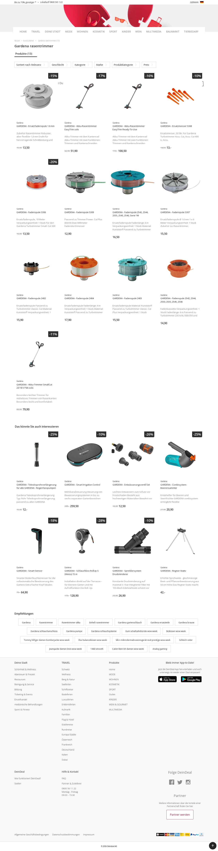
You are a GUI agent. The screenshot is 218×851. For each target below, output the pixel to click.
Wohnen (82, 31)
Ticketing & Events (23, 694)
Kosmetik (99, 31)
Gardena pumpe (74, 631)
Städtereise (67, 724)
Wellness (66, 674)
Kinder (126, 31)
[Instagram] (188, 782)
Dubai (64, 759)
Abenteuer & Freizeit (24, 674)
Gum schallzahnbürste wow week (141, 631)
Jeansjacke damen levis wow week (65, 648)
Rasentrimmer (46, 622)
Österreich (67, 739)
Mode (68, 31)
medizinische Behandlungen (28, 704)
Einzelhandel (20, 699)
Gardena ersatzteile (160, 622)
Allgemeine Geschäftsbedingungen (31, 834)
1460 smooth (97, 648)
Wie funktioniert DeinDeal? (27, 778)
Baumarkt (172, 31)
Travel (35, 31)
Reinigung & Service (24, 684)
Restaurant (19, 679)
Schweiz (65, 669)
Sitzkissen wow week (176, 631)
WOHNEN (114, 679)
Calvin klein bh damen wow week (128, 648)
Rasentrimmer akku (71, 622)
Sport (113, 31)
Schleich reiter (186, 640)
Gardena (26, 622)
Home (23, 31)
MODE (112, 674)
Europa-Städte (69, 734)
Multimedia (153, 31)
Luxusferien (67, 699)
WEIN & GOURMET (118, 704)
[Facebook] (171, 782)
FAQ (64, 778)
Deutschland (68, 749)
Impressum (88, 834)
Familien (66, 714)
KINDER (112, 699)
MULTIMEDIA (115, 709)
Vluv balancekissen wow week (92, 640)
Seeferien (66, 684)
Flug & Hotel (68, 719)
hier (191, 806)
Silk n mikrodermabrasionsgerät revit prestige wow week (143, 640)
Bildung (18, 689)
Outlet (112, 694)
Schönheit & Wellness (25, 669)
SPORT (112, 689)
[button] (212, 845)
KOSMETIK (114, 684)
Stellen (17, 783)
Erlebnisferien (68, 704)
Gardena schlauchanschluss (44, 631)
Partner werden (180, 814)
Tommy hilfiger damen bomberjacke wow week (46, 640)
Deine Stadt (52, 31)
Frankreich (67, 744)
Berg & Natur (68, 679)
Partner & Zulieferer (71, 783)
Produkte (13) (23, 53)
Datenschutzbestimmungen (66, 834)
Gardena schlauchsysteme (103, 631)
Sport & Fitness (22, 709)
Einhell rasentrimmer (99, 622)
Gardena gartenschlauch (130, 622)
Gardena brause (186, 622)
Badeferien (67, 694)
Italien (65, 754)
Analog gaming (160, 648)
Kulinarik (66, 709)
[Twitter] (179, 782)
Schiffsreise (67, 689)
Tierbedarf (191, 31)
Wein (138, 31)
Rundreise (67, 729)
